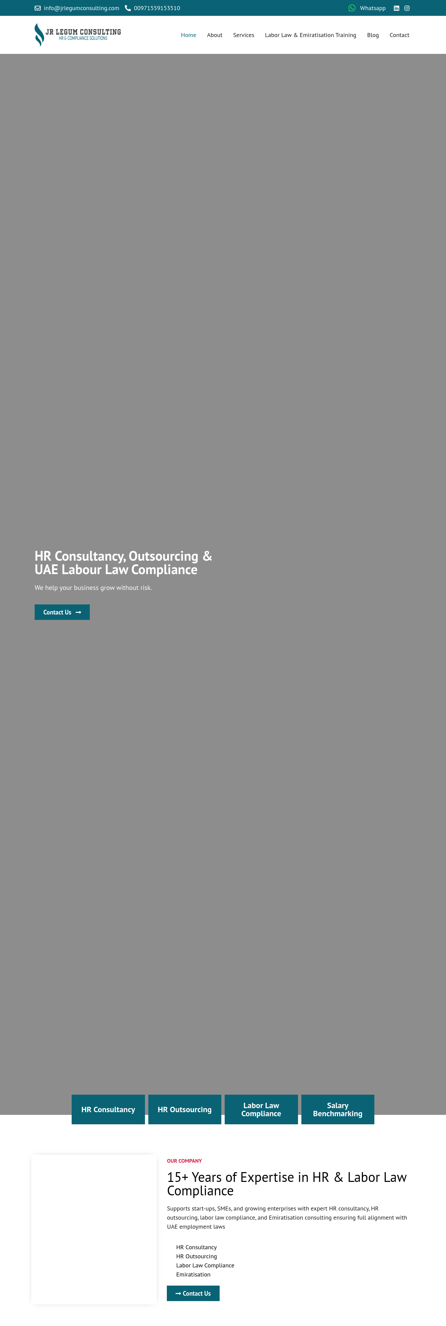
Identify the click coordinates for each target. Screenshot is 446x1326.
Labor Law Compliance (261, 1109)
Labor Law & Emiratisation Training (311, 35)
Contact (399, 35)
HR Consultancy (108, 1109)
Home (188, 35)
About (215, 35)
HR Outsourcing (185, 1109)
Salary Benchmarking (338, 1109)
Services (243, 35)
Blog (373, 35)
